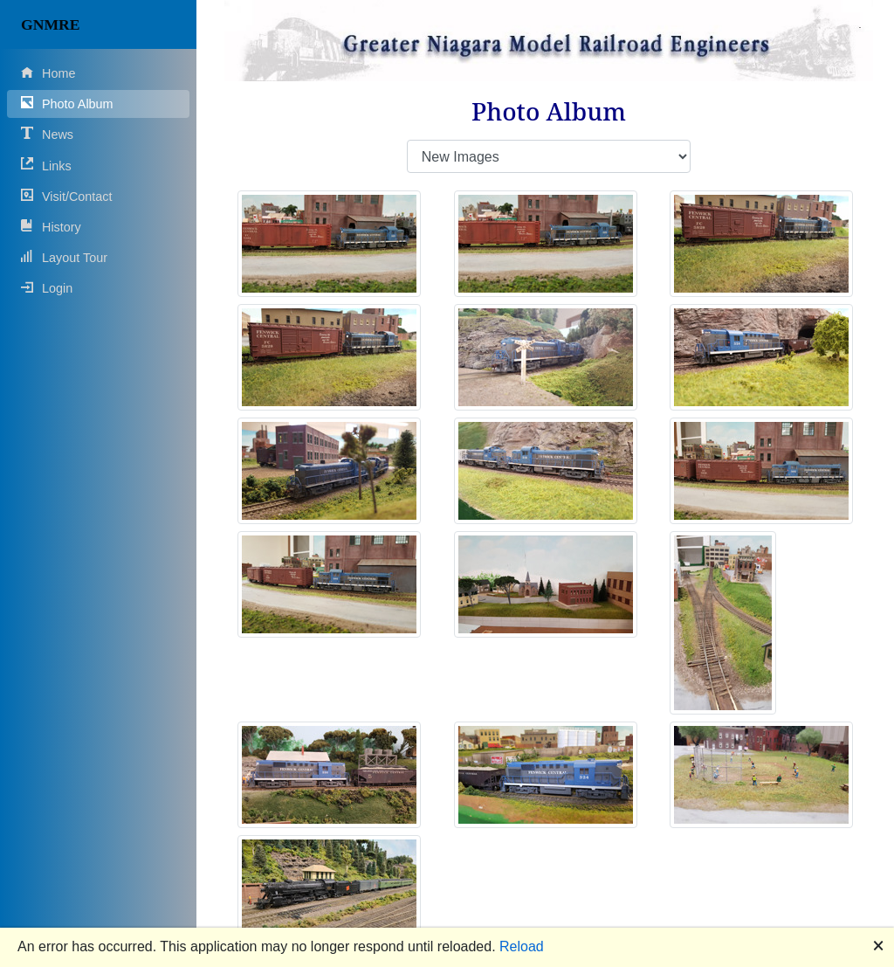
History (51, 226)
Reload (521, 946)
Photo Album (67, 103)
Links (46, 164)
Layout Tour (64, 257)
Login (46, 287)
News (47, 134)
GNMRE (50, 24)
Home (48, 73)
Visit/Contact (67, 196)
